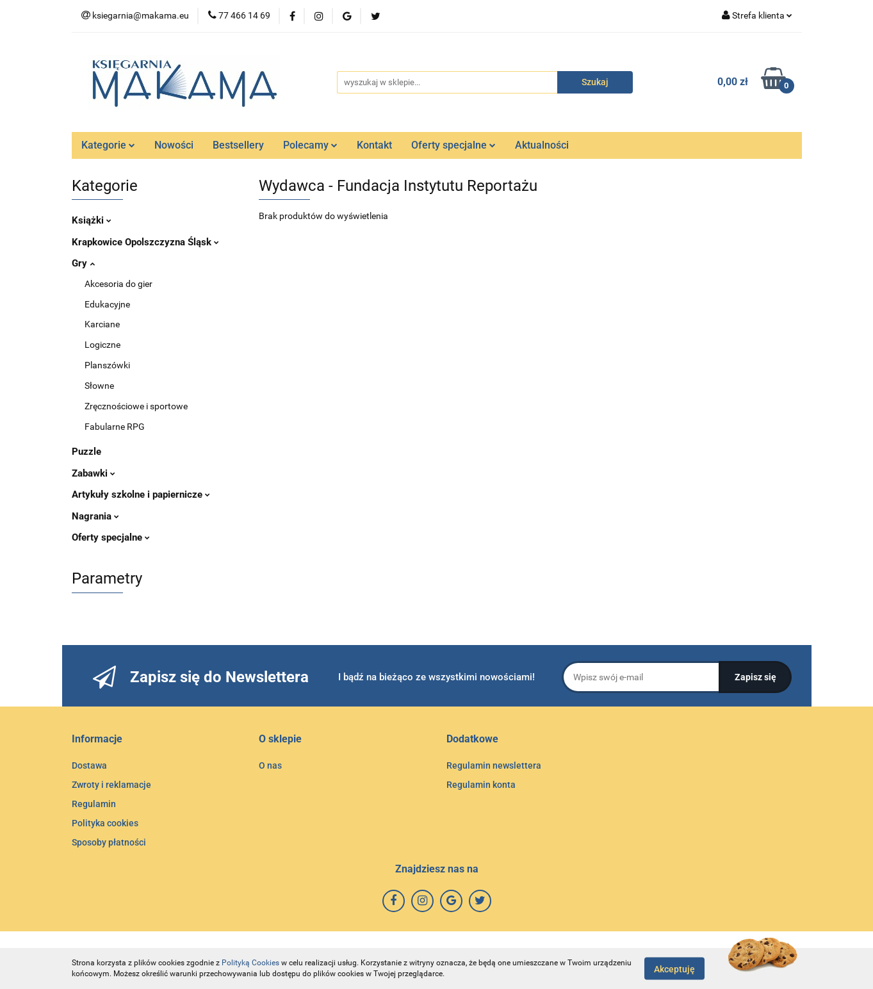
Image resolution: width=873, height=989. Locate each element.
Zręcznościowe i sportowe (136, 406)
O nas (270, 765)
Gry (83, 263)
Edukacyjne (107, 304)
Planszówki (107, 365)
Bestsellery (238, 145)
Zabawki (93, 473)
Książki (91, 220)
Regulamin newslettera (493, 765)
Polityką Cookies (250, 962)
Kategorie (108, 145)
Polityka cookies (105, 823)
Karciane (102, 324)
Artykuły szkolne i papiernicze (141, 494)
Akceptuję (674, 968)
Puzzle (86, 451)
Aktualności (542, 145)
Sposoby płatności (109, 842)
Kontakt (374, 145)
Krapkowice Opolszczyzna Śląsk (145, 242)
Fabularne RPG (115, 426)
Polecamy (310, 145)
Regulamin (94, 804)
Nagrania (95, 516)
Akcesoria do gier (118, 284)
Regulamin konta (481, 785)
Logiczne (102, 344)
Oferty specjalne (453, 145)
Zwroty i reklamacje (111, 785)
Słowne (99, 385)
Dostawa (89, 765)
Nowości (173, 145)
